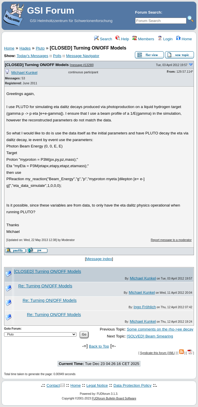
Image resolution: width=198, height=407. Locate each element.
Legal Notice (97, 385)
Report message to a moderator (171, 240)
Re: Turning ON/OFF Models (45, 286)
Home (184, 39)
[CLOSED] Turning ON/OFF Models (37, 65)
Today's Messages (32, 56)
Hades (25, 48)
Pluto (40, 48)
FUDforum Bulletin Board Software (114, 398)
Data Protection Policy (132, 385)
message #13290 (82, 65)
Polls (57, 56)
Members (143, 39)
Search (103, 39)
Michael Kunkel (24, 72)
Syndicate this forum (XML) (157, 353)
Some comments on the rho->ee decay (160, 329)
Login (165, 39)
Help (122, 39)
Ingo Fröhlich (144, 307)
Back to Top (99, 346)
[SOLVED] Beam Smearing (150, 336)
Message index (99, 259)
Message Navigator (82, 56)
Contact (53, 385)
